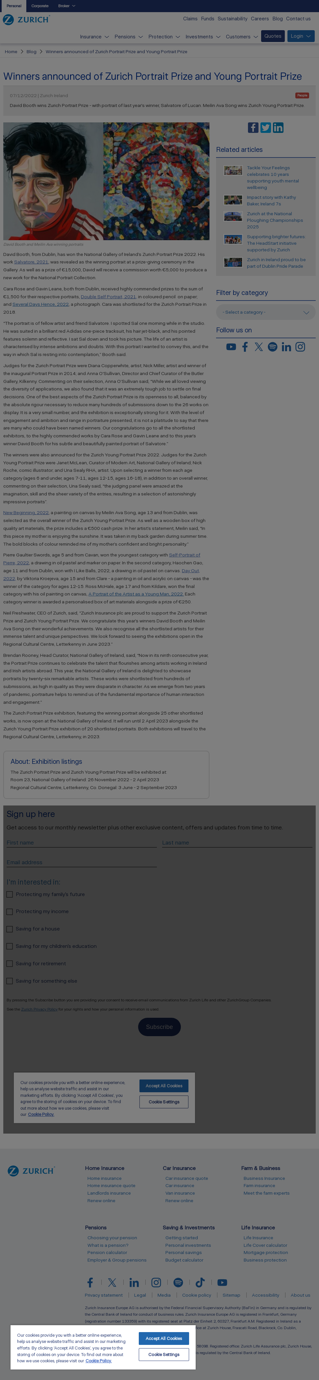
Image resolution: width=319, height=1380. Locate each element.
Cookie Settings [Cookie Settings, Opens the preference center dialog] (163, 1354)
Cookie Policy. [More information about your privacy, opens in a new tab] (99, 1360)
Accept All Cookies (164, 1338)
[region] (103, 1347)
